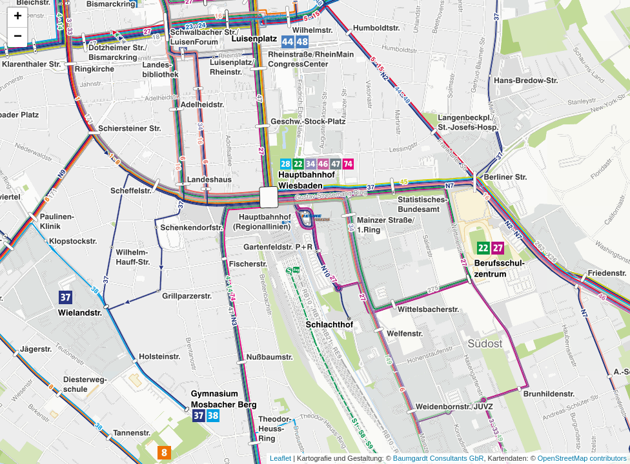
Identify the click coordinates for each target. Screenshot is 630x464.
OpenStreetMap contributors (582, 458)
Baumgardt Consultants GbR (438, 458)
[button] (315, 218)
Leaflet (280, 458)
